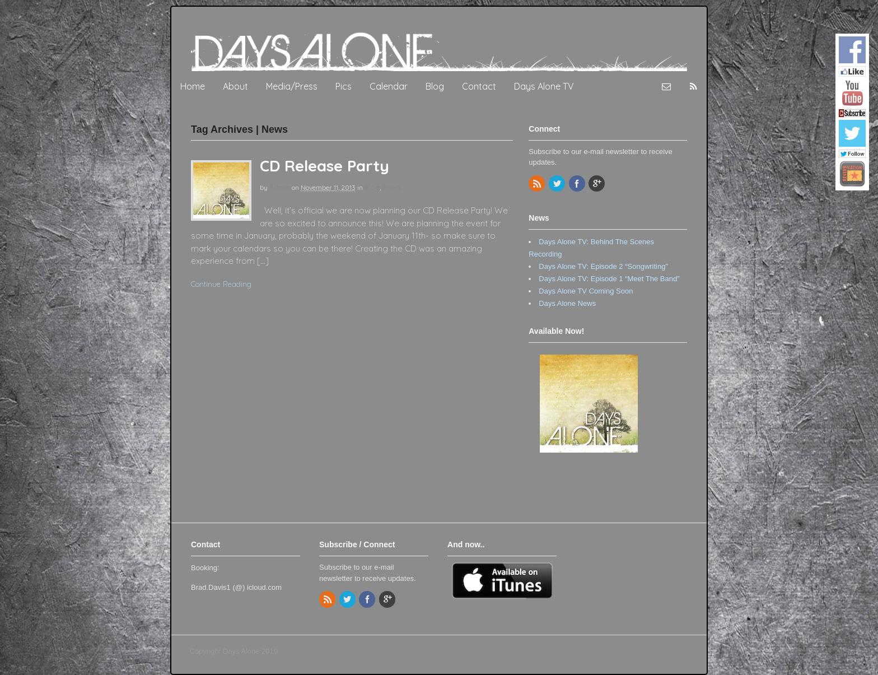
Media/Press (291, 86)
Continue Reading (221, 284)
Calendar (389, 86)
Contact (479, 86)
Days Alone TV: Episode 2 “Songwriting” (603, 266)
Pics (343, 86)
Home (192, 86)
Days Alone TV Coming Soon (586, 291)
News (391, 187)
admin (279, 187)
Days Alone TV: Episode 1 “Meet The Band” (609, 278)
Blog (435, 86)
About (235, 86)
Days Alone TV (544, 86)
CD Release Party (324, 165)
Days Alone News (567, 303)
